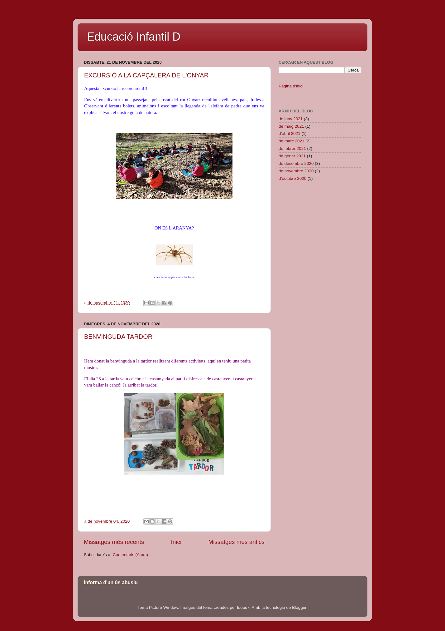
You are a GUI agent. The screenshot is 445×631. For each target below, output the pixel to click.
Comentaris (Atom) (130, 554)
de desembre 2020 (296, 163)
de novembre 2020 (296, 171)
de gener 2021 (292, 156)
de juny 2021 (291, 118)
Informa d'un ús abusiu (111, 582)
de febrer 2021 (292, 148)
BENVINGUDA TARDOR (118, 336)
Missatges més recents (114, 542)
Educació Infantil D (133, 36)
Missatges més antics (236, 542)
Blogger (299, 607)
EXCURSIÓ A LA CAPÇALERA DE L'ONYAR (146, 75)
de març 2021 (291, 141)
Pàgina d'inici (291, 86)
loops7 (243, 607)
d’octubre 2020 (292, 178)
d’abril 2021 (289, 133)
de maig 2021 (291, 126)
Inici (176, 542)
